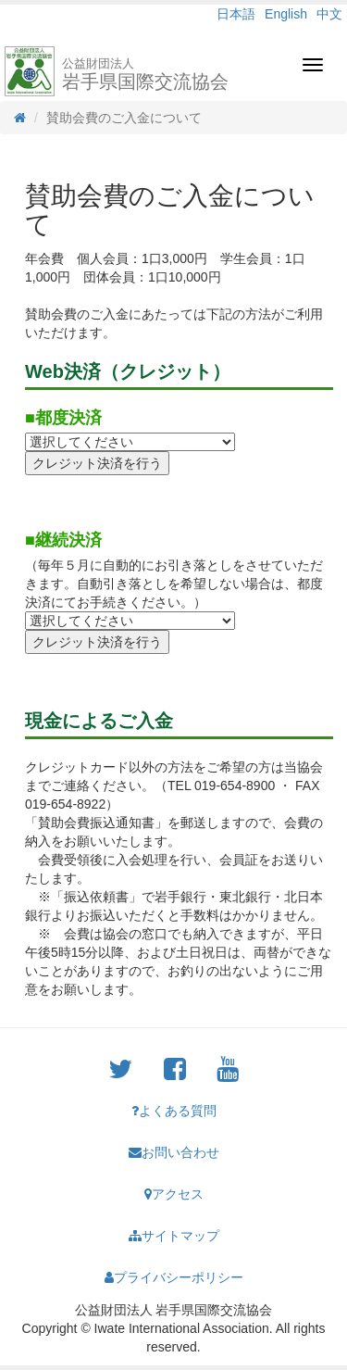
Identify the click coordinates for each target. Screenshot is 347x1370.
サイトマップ (174, 1235)
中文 (329, 13)
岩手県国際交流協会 (145, 74)
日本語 (236, 13)
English (286, 13)
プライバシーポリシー (174, 1277)
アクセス (174, 1194)
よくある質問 (174, 1110)
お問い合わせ (174, 1152)
